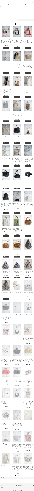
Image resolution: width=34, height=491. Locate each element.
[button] (17, 478)
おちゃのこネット (15, 490)
